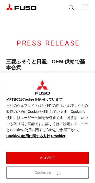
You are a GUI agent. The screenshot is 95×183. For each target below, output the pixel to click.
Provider (58, 136)
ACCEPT (47, 158)
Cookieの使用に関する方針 (28, 136)
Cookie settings (47, 173)
